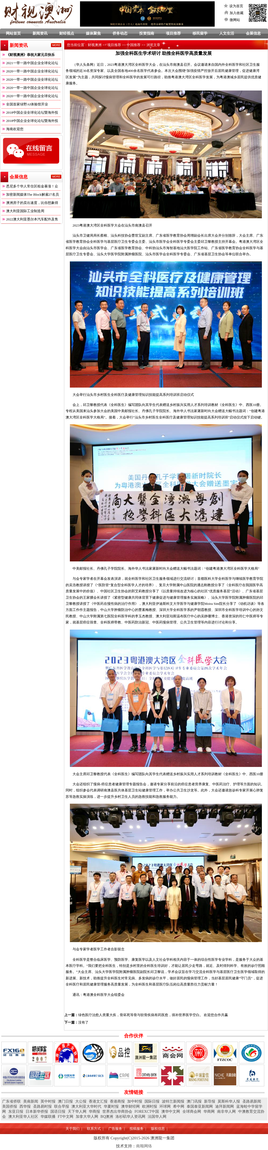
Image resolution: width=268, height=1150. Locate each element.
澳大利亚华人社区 (23, 1117)
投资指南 (146, 33)
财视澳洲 (95, 45)
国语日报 (57, 1112)
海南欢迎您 (12, 129)
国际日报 (152, 1101)
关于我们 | (74, 1129)
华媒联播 (48, 1117)
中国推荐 (134, 45)
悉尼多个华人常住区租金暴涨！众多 (30, 187)
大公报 (80, 1101)
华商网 (209, 1112)
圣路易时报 (42, 1106)
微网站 (235, 20)
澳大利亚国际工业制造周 (23, 211)
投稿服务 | (138, 1129)
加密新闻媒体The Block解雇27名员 (30, 194)
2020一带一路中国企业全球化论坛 (30, 71)
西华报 (25, 1106)
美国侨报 (9, 1106)
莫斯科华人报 (229, 1101)
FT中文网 (65, 1117)
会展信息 (253, 33)
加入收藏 (236, 13)
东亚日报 (15, 1112)
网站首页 (13, 33)
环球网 (165, 1106)
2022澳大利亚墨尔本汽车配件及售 (30, 219)
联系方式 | (95, 1129)
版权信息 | (159, 1129)
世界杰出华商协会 (117, 1112)
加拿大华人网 (87, 1117)
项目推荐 (173, 33)
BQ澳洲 (107, 1117)
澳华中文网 (170, 1112)
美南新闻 (30, 1101)
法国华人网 (157, 1117)
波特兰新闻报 (173, 1101)
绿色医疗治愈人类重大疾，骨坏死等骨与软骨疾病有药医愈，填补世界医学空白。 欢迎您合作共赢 (153, 1015)
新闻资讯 (40, 33)
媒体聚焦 (93, 33)
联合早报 (61, 1106)
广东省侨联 (11, 1101)
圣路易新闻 (251, 1101)
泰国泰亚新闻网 (200, 1106)
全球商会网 (191, 1112)
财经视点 (66, 33)
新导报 (209, 1101)
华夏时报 (111, 1106)
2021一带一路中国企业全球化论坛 (30, 63)
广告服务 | (116, 1129)
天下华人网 (77, 1112)
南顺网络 (144, 1146)
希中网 (178, 1106)
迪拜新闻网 (224, 1106)
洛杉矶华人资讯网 (130, 1117)
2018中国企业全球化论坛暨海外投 (30, 112)
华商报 (94, 1112)
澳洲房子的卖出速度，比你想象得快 (30, 204)
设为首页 (236, 6)
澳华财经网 (130, 1106)
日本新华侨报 (37, 1112)
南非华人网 (226, 1112)
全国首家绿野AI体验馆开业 (25, 104)
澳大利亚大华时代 (86, 1106)
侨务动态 (120, 33)
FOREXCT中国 (147, 1112)
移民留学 (200, 33)
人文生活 (226, 33)
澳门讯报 (194, 1101)
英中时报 (48, 1101)
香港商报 (117, 1101)
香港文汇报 (98, 1101)
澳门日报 (65, 1101)
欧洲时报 (149, 1106)
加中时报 (134, 1101)
